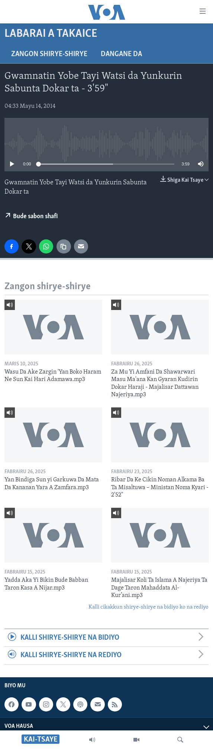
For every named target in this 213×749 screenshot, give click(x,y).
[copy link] (64, 246)
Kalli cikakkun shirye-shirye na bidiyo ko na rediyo (148, 607)
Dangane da (121, 54)
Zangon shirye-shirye (49, 54)
